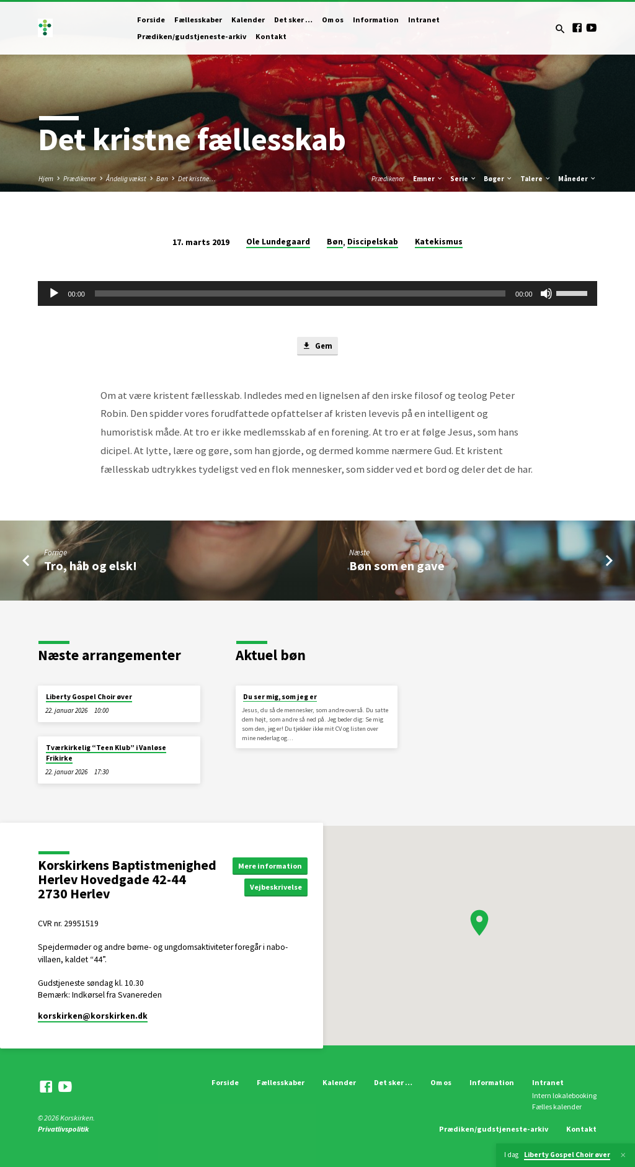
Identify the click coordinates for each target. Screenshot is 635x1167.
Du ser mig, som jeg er (280, 696)
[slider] (300, 293)
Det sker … (293, 19)
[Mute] (546, 293)
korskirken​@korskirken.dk (93, 1016)
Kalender (248, 19)
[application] (317, 293)
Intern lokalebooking (564, 1095)
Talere (535, 178)
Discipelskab (372, 241)
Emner (428, 178)
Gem (317, 346)
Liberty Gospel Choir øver (89, 696)
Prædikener (79, 178)
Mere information (271, 865)
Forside (151, 19)
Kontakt (270, 36)
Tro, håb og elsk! (90, 566)
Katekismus (439, 241)
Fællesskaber (198, 19)
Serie (463, 178)
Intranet (424, 19)
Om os (333, 19)
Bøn (162, 178)
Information (376, 19)
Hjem (45, 178)
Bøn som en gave (397, 566)
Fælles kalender (557, 1106)
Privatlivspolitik (63, 1129)
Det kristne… (197, 178)
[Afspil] (54, 293)
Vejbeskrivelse (278, 887)
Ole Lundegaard (278, 241)
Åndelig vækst (126, 178)
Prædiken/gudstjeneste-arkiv (191, 36)
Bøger (498, 178)
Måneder (577, 178)
